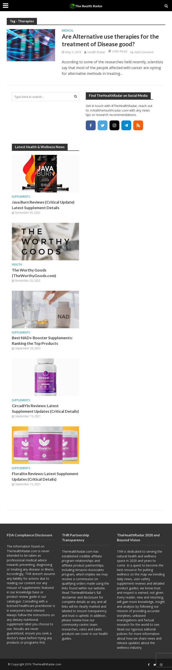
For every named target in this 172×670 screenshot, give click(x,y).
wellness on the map (132, 574)
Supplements (21, 196)
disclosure (91, 597)
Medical (67, 30)
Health (17, 264)
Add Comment (143, 52)
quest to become (145, 565)
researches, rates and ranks (82, 629)
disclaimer (69, 597)
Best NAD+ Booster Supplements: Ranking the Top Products (42, 340)
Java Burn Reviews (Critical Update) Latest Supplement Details (43, 205)
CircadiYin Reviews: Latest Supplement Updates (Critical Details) (45, 408)
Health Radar (96, 52)
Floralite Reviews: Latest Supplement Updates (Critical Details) (45, 476)
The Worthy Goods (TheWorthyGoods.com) (34, 273)
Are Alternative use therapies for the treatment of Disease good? (110, 40)
